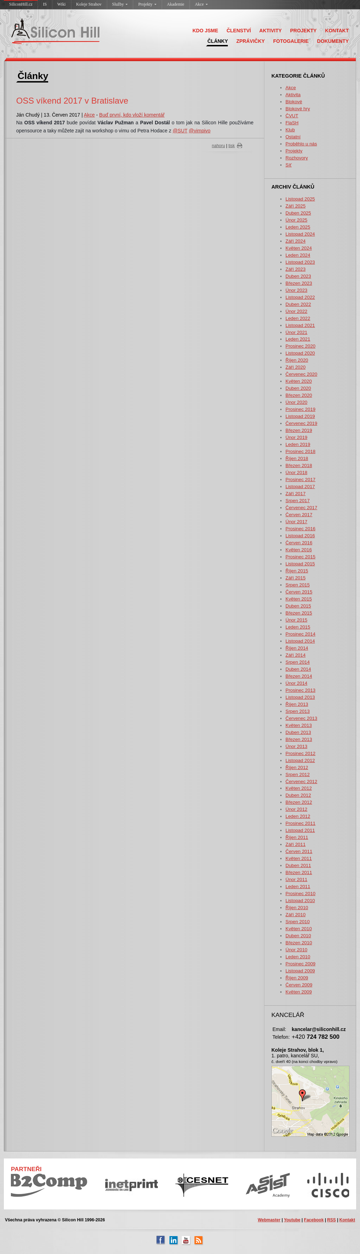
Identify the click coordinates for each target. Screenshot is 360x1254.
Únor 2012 (296, 809)
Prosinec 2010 (300, 893)
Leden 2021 (297, 339)
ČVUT (291, 115)
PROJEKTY (303, 30)
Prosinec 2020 (300, 346)
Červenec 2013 (301, 718)
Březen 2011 (298, 872)
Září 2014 (295, 655)
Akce (201, 4)
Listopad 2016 (300, 535)
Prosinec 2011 (300, 823)
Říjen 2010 (296, 907)
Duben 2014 (298, 669)
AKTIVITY (270, 30)
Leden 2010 (297, 956)
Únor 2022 (296, 311)
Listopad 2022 (300, 297)
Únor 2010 (296, 949)
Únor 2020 (296, 402)
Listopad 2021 (300, 325)
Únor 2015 (296, 620)
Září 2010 (295, 914)
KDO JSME (205, 30)
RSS (331, 1219)
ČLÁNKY (217, 41)
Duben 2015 (298, 606)
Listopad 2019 (300, 416)
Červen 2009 (298, 984)
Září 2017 (295, 493)
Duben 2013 (298, 732)
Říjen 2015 (296, 570)
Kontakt (347, 1219)
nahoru (218, 145)
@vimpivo (200, 130)
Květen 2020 (298, 381)
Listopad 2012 (300, 760)
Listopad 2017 (300, 486)
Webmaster (269, 1219)
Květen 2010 (298, 928)
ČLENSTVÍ (238, 30)
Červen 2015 (298, 592)
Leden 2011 (297, 886)
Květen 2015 (298, 599)
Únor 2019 (296, 437)
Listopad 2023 (300, 262)
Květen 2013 (298, 725)
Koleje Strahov (89, 4)
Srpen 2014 (297, 662)
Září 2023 (295, 269)
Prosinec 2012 (300, 753)
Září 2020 (295, 367)
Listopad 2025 (300, 199)
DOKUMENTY (333, 41)
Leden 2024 (297, 255)
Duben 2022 (298, 304)
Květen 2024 (298, 248)
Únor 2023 (296, 290)
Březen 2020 (298, 395)
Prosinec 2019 (300, 409)
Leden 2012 (297, 816)
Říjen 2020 (296, 360)
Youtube (292, 1219)
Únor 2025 (296, 220)
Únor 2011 (296, 879)
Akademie (175, 4)
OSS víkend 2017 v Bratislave (72, 100)
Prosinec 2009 (300, 963)
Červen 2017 (298, 514)
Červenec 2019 (301, 423)
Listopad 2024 (300, 234)
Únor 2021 (296, 332)
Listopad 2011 (300, 830)
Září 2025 (295, 206)
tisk (232, 145)
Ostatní (293, 136)
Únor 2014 (296, 683)
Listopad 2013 (300, 697)
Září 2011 (295, 844)
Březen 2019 (298, 430)
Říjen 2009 (296, 977)
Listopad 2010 (300, 900)
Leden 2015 (297, 627)
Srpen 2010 (297, 921)
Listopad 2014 (300, 641)
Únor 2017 (296, 521)
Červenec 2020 (301, 374)
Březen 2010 (298, 942)
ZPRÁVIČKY (250, 41)
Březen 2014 (298, 676)
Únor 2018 (296, 472)
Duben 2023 (298, 276)
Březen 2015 (298, 613)
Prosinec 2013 (300, 690)
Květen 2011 (298, 858)
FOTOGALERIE (291, 41)
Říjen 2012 (296, 767)
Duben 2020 (298, 388)
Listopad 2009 (300, 970)
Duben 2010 (298, 935)
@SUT (180, 130)
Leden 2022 (297, 318)
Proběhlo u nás (301, 143)
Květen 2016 (298, 549)
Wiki (61, 4)
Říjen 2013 (296, 704)
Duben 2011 (298, 865)
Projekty (147, 4)
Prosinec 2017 (300, 479)
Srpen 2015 (297, 584)
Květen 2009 (298, 991)
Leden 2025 (297, 227)
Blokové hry (297, 108)
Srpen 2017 (297, 500)
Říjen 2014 (296, 648)
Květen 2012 (298, 788)
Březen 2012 (298, 802)
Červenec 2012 (301, 781)
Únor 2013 (296, 746)
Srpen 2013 (297, 711)
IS (45, 4)
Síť (288, 165)
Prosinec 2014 (300, 634)
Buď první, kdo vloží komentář (132, 115)
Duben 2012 (298, 795)
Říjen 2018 (296, 458)
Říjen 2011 (296, 837)
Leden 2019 (297, 444)
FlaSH (291, 122)
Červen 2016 (298, 542)
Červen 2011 (298, 851)
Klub (290, 129)
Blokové (293, 101)
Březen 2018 (298, 465)
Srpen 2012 (297, 774)
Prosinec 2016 (300, 528)
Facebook (314, 1219)
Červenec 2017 (301, 507)
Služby (120, 4)
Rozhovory (296, 157)
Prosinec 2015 (300, 556)
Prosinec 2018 (300, 451)
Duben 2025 (298, 213)
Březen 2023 (298, 283)
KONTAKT (337, 30)
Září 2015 (295, 577)
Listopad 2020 (300, 353)
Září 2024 (295, 241)
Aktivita (293, 94)
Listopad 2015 (300, 563)
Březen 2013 (298, 739)
